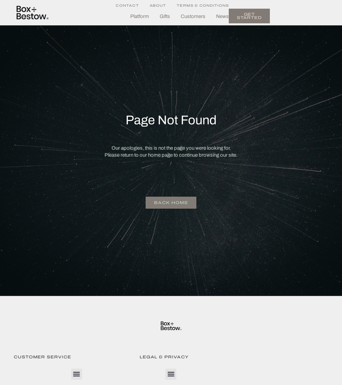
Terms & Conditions (203, 5)
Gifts (165, 16)
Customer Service (42, 357)
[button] (76, 374)
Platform (139, 16)
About (158, 5)
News (222, 16)
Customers (193, 16)
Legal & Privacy (164, 357)
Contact (127, 5)
